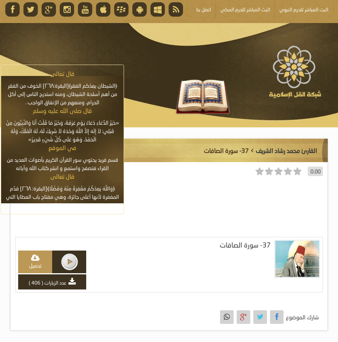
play (69, 262)
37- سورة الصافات (245, 245)
